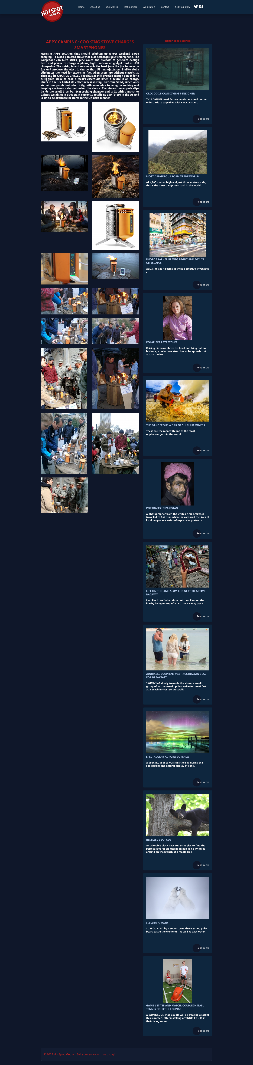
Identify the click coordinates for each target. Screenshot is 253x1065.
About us (95, 6)
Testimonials (130, 6)
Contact (165, 6)
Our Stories (112, 6)
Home (81, 6)
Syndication (149, 6)
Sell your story (182, 6)
